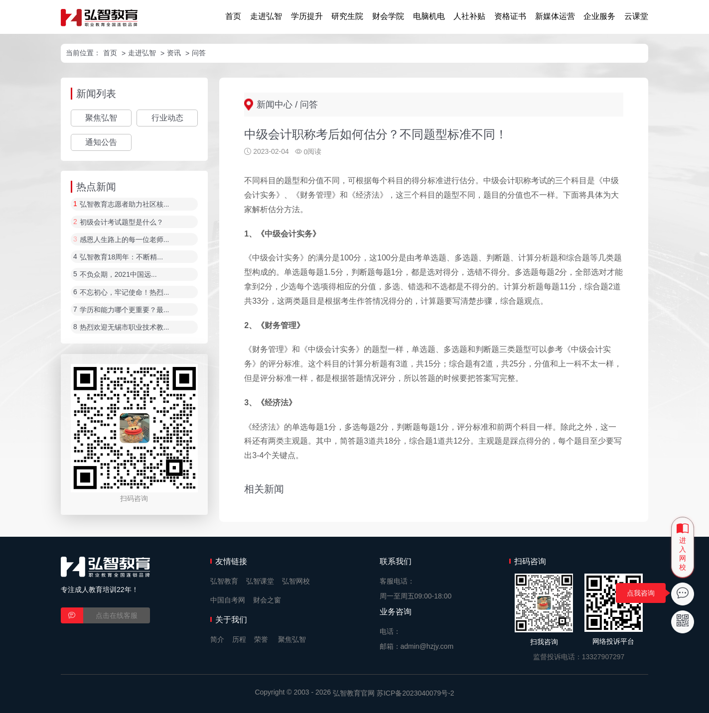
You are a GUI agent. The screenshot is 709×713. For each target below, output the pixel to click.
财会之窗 (267, 600)
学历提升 (307, 16)
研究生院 (347, 16)
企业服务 (599, 16)
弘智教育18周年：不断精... (121, 257)
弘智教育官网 (354, 693)
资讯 (174, 53)
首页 (233, 16)
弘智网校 (296, 581)
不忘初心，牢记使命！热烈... (124, 292)
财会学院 (388, 16)
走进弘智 (266, 16)
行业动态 (167, 118)
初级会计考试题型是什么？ (121, 222)
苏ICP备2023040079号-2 (415, 693)
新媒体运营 (555, 16)
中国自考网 (227, 600)
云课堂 (636, 16)
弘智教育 (224, 581)
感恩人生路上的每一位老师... (124, 239)
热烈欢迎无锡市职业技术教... (124, 328)
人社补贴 (469, 16)
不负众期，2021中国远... (118, 275)
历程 (239, 639)
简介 (217, 639)
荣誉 (261, 639)
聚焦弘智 (101, 118)
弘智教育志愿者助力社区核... (124, 205)
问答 (199, 53)
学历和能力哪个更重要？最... (124, 310)
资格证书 (510, 16)
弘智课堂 (260, 581)
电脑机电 (429, 16)
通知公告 (101, 142)
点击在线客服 (117, 615)
